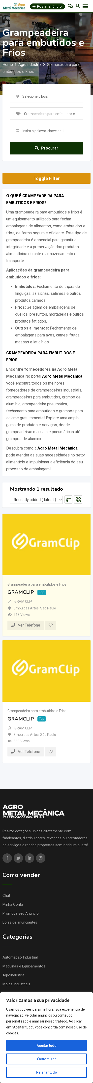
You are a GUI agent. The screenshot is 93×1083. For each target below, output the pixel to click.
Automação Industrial (20, 957)
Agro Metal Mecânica (62, 376)
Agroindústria (13, 975)
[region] (46, 1037)
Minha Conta (12, 904)
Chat (6, 895)
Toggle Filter (46, 178)
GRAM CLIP (23, 601)
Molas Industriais (16, 984)
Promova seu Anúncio (20, 913)
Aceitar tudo (47, 1046)
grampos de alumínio (24, 438)
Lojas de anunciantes (19, 922)
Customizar (46, 1059)
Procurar (46, 148)
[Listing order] (36, 500)
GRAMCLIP (20, 592)
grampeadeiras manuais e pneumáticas (40, 431)
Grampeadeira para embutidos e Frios (36, 584)
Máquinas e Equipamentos (23, 966)
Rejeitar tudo (46, 1072)
